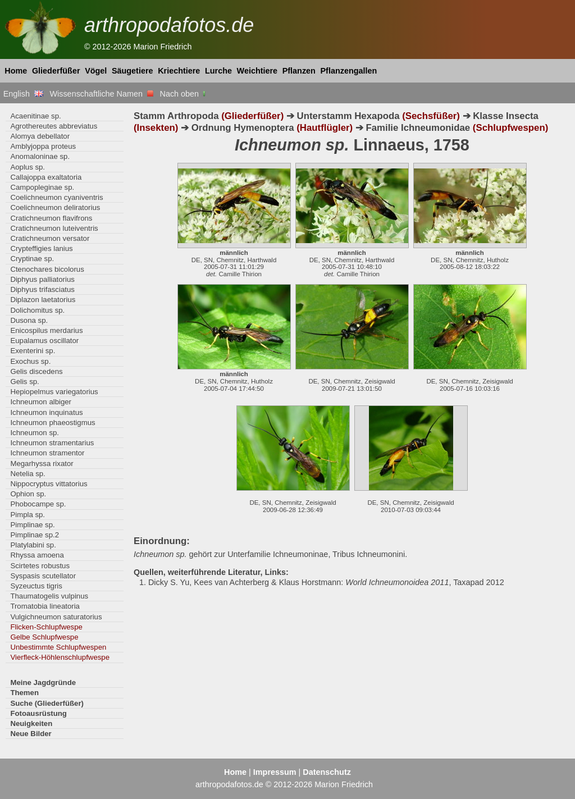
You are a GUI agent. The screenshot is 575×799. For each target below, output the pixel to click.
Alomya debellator (40, 136)
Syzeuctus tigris (36, 586)
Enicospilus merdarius (46, 330)
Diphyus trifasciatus (42, 289)
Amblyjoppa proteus (43, 146)
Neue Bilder (30, 733)
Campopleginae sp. (42, 187)
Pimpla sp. (27, 514)
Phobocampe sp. (38, 504)
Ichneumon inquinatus (46, 412)
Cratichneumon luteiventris (54, 228)
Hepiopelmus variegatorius (54, 391)
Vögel (96, 70)
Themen (24, 692)
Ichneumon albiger (40, 402)
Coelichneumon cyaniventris (56, 197)
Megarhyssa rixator (41, 463)
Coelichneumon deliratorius (55, 207)
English (23, 93)
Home (15, 70)
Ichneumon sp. (34, 432)
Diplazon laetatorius (42, 299)
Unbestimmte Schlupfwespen (58, 647)
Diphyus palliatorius (42, 279)
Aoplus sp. (27, 167)
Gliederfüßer (56, 70)
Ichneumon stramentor (47, 453)
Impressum (274, 772)
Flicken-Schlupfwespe (46, 627)
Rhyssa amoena (36, 555)
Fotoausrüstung (38, 713)
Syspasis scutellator (43, 576)
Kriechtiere (179, 70)
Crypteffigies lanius (41, 248)
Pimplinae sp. (32, 525)
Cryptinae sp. (32, 258)
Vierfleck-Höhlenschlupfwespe (59, 657)
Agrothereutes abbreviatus (53, 126)
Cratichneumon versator (49, 238)
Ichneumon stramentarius (52, 443)
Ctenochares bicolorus (47, 269)
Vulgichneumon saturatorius (56, 617)
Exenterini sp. (32, 350)
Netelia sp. (27, 473)
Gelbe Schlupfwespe (44, 637)
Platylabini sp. (33, 545)
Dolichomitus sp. (37, 310)
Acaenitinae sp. (35, 116)
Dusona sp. (29, 320)
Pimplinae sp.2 (34, 535)
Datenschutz (327, 772)
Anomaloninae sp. (40, 156)
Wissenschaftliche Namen (101, 93)
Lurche (218, 70)
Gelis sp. (24, 381)
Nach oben (184, 93)
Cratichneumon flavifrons (51, 218)
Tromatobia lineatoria (45, 606)
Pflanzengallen (349, 70)
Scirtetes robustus (40, 565)
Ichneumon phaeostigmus (52, 422)
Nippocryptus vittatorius (48, 484)
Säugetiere (132, 70)
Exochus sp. (30, 361)
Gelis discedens (36, 371)
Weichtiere (257, 70)
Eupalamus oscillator (44, 340)
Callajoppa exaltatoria (45, 177)
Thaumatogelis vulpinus (49, 596)
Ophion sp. (28, 494)
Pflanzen (299, 70)
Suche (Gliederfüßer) (47, 703)
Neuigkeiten (31, 723)
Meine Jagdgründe (43, 682)
